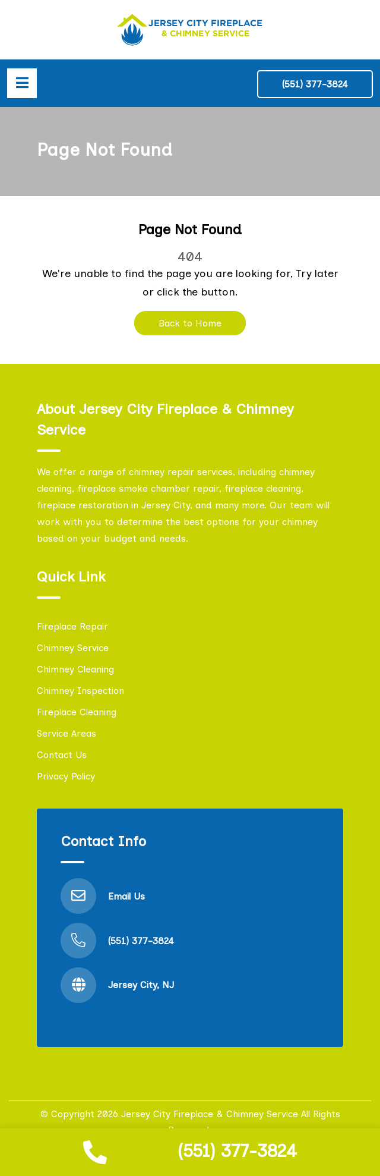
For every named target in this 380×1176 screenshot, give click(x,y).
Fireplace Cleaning (76, 712)
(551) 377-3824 (237, 1151)
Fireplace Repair (72, 626)
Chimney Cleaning (75, 669)
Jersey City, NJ (141, 985)
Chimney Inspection (80, 690)
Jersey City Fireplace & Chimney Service (209, 1114)
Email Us (126, 896)
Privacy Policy (66, 776)
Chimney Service (73, 647)
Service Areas (66, 733)
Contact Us (62, 754)
